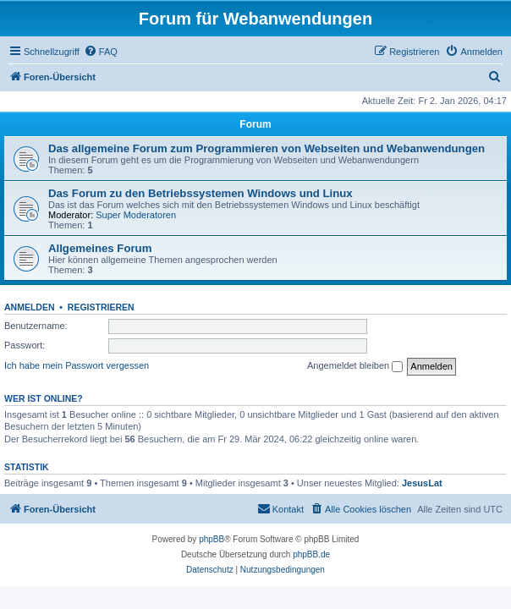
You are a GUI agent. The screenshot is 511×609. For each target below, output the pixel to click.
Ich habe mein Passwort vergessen (76, 365)
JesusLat (422, 483)
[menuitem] (101, 51)
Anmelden (29, 307)
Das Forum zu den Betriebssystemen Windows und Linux (200, 193)
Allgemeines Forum (99, 248)
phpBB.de (311, 554)
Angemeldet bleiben (355, 366)
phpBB (211, 539)
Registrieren (101, 307)
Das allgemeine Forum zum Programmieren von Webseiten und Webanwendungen (266, 148)
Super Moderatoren (136, 215)
